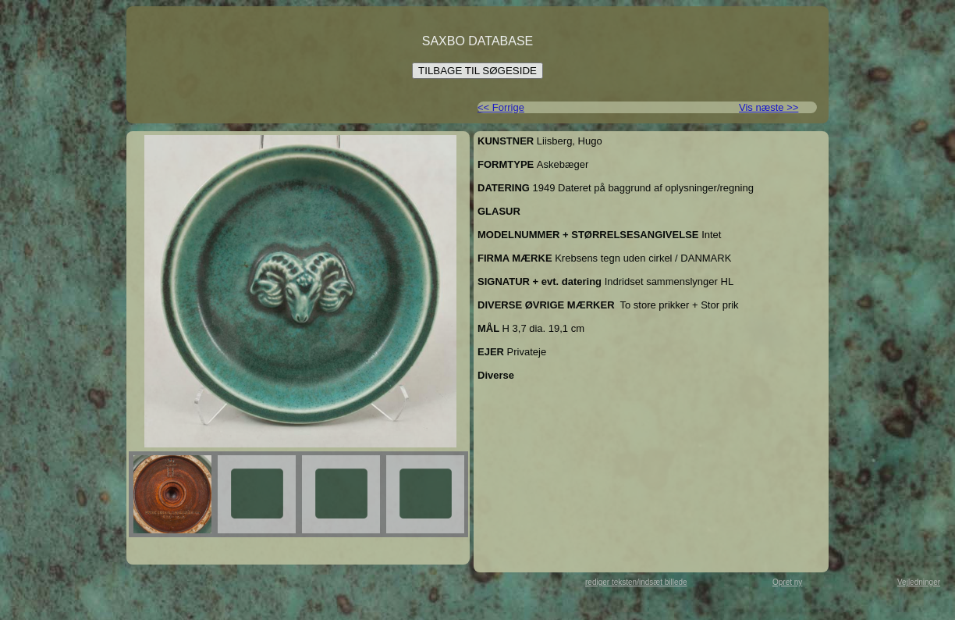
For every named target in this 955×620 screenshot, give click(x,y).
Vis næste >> (768, 107)
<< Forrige (501, 107)
